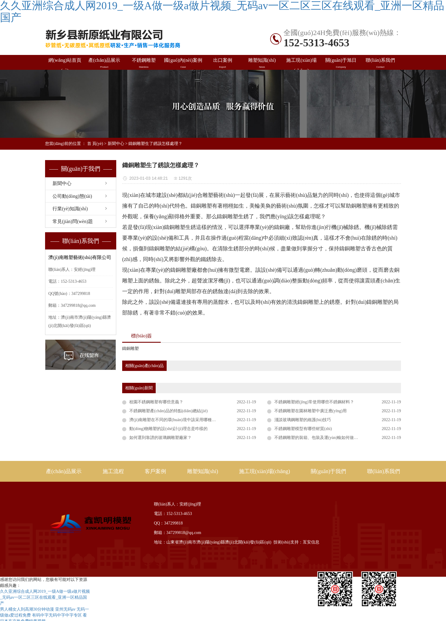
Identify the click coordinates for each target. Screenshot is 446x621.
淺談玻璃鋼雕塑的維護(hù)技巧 (302, 420)
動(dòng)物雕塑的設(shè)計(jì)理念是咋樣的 (168, 428)
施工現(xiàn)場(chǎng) (301, 64)
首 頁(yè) (95, 143)
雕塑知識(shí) (262, 63)
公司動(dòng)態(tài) (72, 196)
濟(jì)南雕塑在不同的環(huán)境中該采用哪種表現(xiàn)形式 (183, 420)
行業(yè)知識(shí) (70, 208)
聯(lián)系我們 (380, 63)
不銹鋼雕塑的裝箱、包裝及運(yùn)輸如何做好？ (318, 437)
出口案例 (222, 63)
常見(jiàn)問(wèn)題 (72, 221)
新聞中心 (116, 143)
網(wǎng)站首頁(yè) (65, 64)
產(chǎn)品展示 (104, 63)
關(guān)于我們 (328, 471)
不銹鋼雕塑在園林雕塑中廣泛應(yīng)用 (310, 411)
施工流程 (113, 471)
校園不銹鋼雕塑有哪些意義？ (156, 402)
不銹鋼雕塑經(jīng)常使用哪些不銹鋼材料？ (314, 402)
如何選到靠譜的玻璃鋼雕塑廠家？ (160, 437)
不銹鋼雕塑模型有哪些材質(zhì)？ (303, 428)
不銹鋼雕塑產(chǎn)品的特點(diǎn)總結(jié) (168, 411)
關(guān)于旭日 (341, 63)
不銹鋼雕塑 (143, 63)
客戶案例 (155, 471)
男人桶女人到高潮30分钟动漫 (27, 609)
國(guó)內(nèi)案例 (183, 63)
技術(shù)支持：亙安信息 (296, 542)
